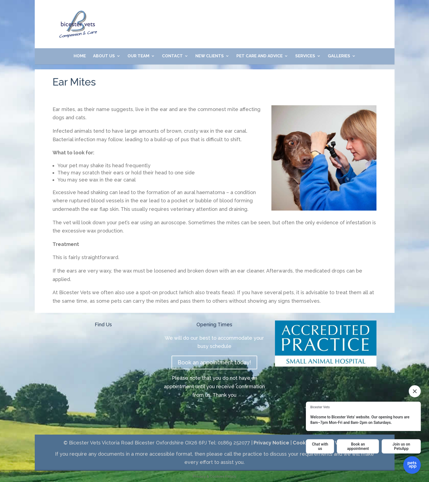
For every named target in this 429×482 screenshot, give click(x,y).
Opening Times (214, 324)
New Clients (209, 56)
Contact (172, 56)
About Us (104, 56)
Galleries (339, 56)
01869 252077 (172, 14)
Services (305, 56)
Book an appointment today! (214, 362)
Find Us (103, 324)
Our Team (138, 56)
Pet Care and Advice (259, 56)
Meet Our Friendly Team (298, 14)
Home (80, 56)
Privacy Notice (271, 443)
